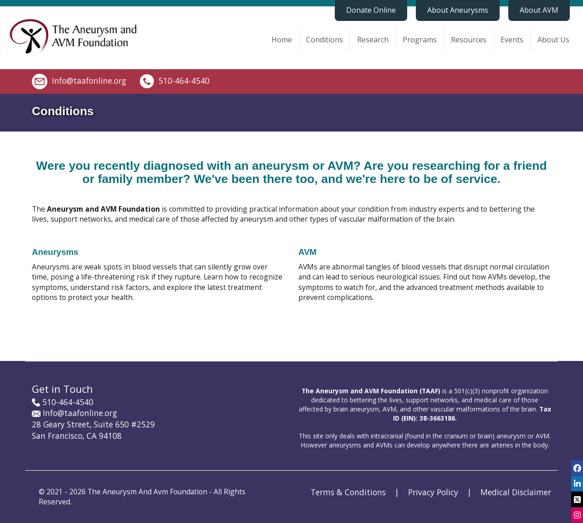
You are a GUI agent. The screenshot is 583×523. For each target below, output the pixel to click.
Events (512, 40)
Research (373, 40)
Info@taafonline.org (89, 80)
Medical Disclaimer (516, 492)
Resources (468, 40)
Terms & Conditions (348, 492)
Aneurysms (55, 252)
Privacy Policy (433, 492)
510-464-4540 (184, 80)
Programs (420, 40)
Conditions (324, 40)
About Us (553, 40)
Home (281, 40)
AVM (307, 252)
